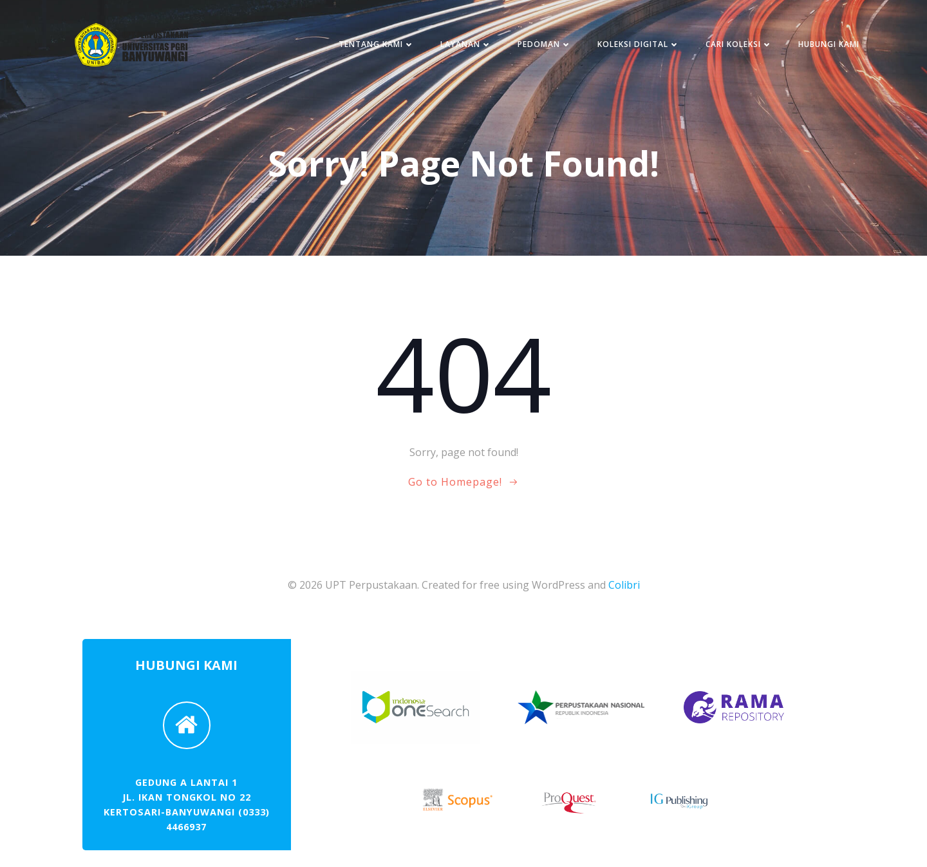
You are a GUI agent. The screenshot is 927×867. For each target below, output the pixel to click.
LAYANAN (465, 44)
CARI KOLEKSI (738, 44)
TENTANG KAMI (376, 44)
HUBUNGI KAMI (828, 44)
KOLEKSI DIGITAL (638, 44)
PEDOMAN (544, 44)
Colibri (624, 585)
